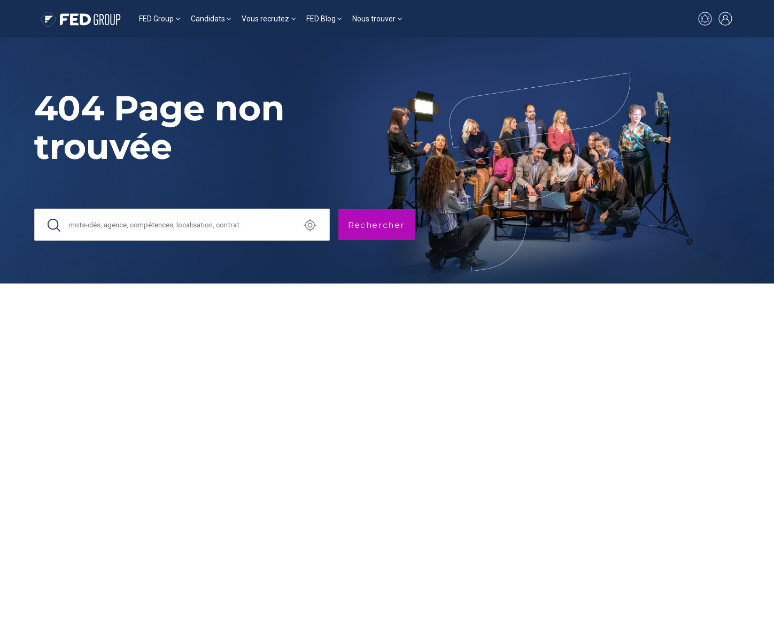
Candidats (208, 18)
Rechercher (376, 225)
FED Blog (321, 18)
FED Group (156, 18)
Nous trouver (374, 18)
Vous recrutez (265, 18)
